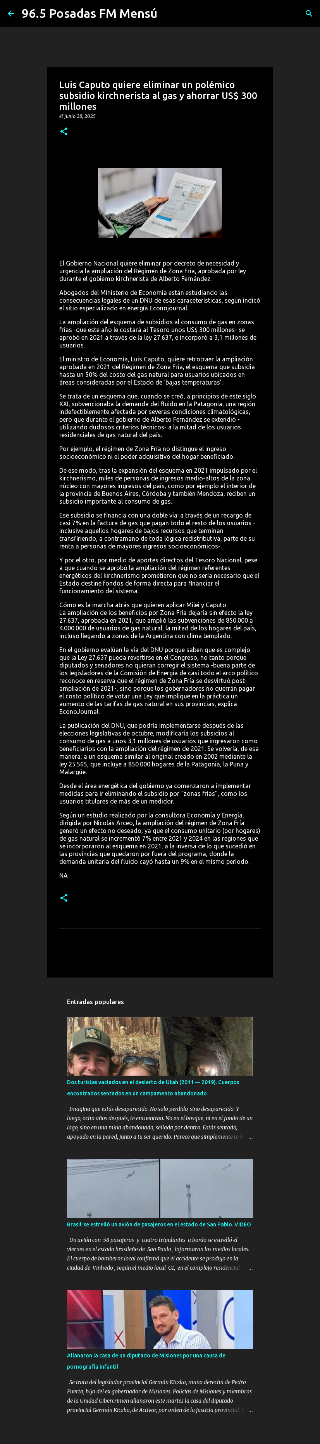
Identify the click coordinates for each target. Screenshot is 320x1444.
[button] (64, 132)
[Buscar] (309, 13)
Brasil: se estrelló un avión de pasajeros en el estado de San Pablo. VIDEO (159, 1224)
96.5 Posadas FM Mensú (89, 13)
